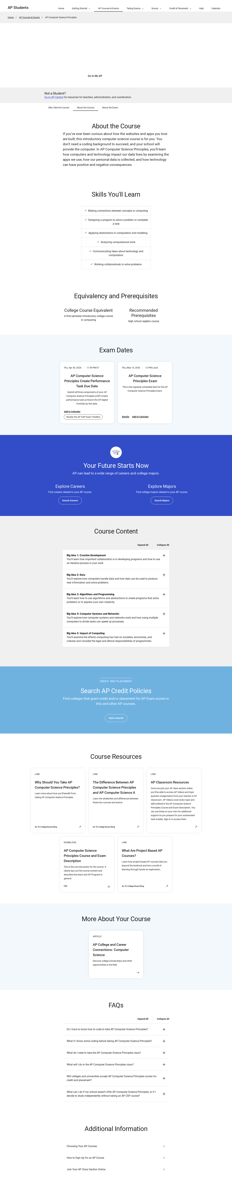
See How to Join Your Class (128, 75)
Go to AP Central (53, 97)
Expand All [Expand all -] (143, 545)
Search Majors (162, 500)
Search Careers (70, 500)
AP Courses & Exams (29, 17)
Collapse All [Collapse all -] (163, 545)
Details (125, 416)
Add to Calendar (72, 411)
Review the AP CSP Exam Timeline (83, 417)
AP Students (18, 7)
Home (11, 17)
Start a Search (116, 718)
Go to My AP (95, 75)
